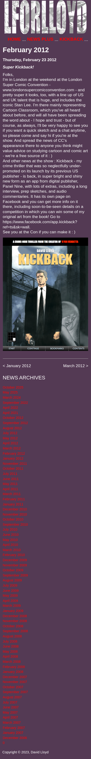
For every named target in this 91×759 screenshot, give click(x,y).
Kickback (71, 39)
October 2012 (13, 418)
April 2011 (10, 489)
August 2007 (12, 697)
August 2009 (12, 580)
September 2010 (15, 524)
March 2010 (12, 550)
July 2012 (10, 433)
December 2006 (15, 738)
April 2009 (10, 601)
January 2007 (13, 733)
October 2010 (13, 519)
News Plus (40, 39)
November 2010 (15, 514)
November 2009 (15, 565)
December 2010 (15, 509)
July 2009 (10, 585)
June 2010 (11, 534)
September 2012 (15, 423)
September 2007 (15, 692)
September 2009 (15, 575)
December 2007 (15, 677)
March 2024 (12, 397)
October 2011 (13, 468)
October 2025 (13, 387)
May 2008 (10, 651)
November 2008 (15, 621)
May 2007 (10, 712)
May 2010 (10, 540)
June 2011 (11, 479)
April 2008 (10, 656)
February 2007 (14, 728)
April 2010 (10, 545)
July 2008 (10, 641)
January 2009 (13, 611)
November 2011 (15, 463)
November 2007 (15, 682)
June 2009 (11, 590)
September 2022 (15, 403)
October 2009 (13, 570)
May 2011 (10, 484)
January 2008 (13, 672)
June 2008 (11, 646)
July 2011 (10, 474)
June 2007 (11, 707)
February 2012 (14, 453)
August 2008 (12, 636)
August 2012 (12, 428)
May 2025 (10, 392)
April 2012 (10, 443)
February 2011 (14, 499)
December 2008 (15, 616)
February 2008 (14, 667)
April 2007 (10, 717)
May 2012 (10, 438)
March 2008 (12, 662)
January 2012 (18, 365)
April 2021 (10, 413)
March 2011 (12, 494)
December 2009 (15, 560)
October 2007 (13, 687)
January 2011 (13, 504)
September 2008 (15, 631)
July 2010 (10, 529)
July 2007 (10, 702)
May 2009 (10, 595)
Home (14, 39)
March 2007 (12, 722)
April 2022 (10, 407)
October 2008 (13, 626)
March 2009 (12, 606)
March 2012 (74, 365)
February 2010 (14, 555)
